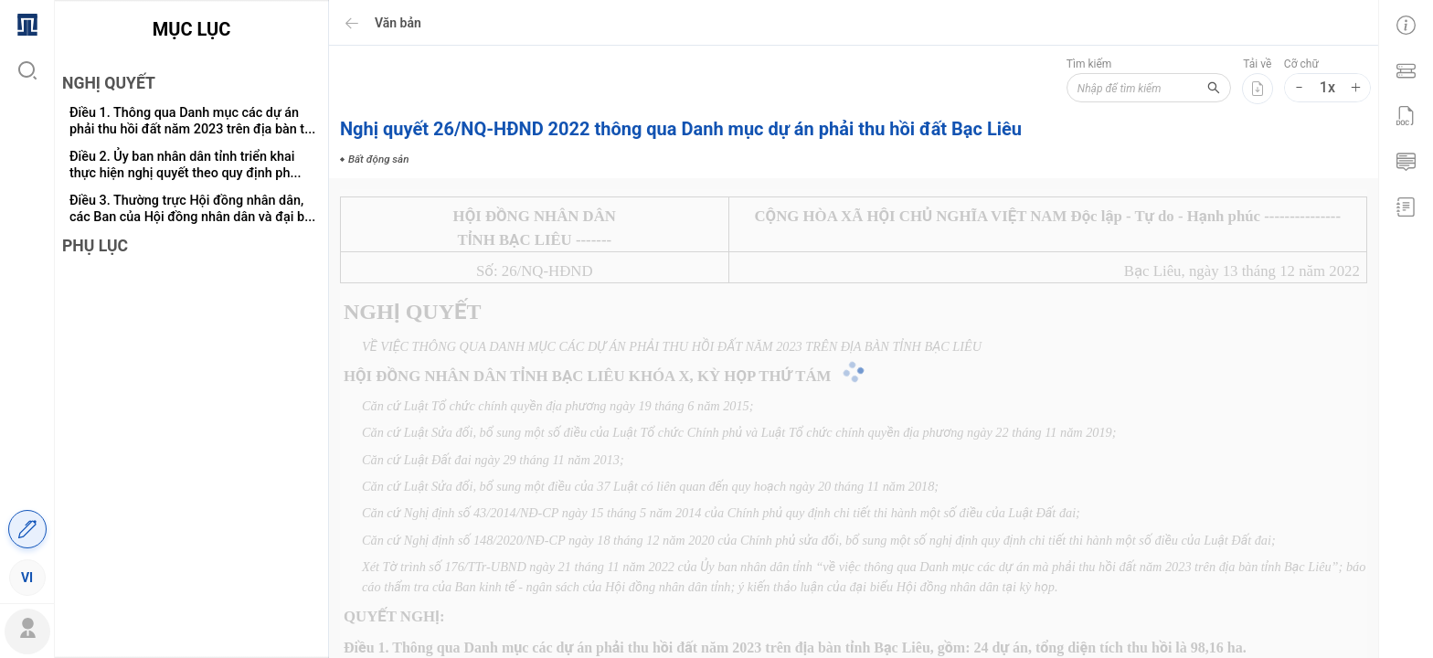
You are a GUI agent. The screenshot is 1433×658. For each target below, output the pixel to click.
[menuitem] (27, 23)
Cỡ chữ (1301, 64)
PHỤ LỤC (95, 246)
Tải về (1257, 64)
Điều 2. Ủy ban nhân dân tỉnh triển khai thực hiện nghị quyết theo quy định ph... (185, 165)
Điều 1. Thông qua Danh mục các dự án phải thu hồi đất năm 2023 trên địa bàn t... (192, 121)
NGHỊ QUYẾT (108, 83)
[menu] (27, 300)
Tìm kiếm (1089, 64)
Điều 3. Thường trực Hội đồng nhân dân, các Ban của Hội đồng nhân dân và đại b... (192, 209)
